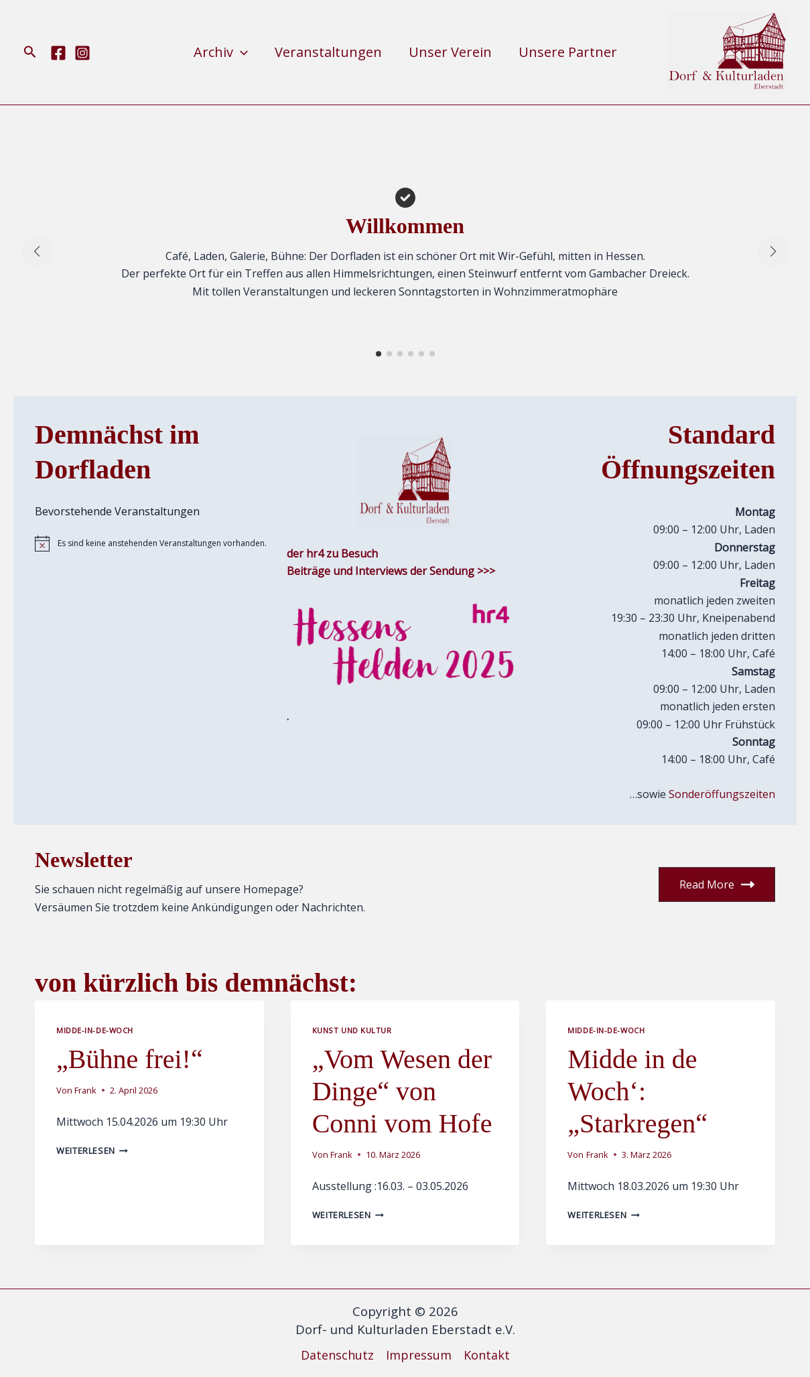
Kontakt (487, 1355)
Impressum (419, 1355)
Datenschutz (337, 1355)
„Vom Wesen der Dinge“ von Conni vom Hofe (402, 1091)
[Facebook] (58, 53)
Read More (716, 884)
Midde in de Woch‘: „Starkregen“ (637, 1091)
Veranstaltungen (328, 52)
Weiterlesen (92, 1150)
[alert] (153, 543)
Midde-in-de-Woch (94, 1030)
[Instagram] (82, 53)
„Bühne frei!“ (129, 1059)
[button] (30, 52)
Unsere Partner (568, 52)
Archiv (221, 52)
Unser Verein (450, 52)
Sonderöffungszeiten (722, 794)
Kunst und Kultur (352, 1030)
